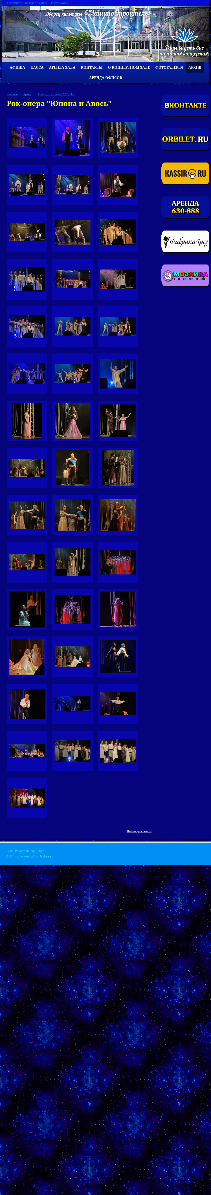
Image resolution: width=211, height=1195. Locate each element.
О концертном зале (129, 67)
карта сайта (59, 3)
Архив (194, 67)
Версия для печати (139, 831)
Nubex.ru (46, 856)
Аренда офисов (105, 77)
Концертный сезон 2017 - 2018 (56, 94)
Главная (12, 94)
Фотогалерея (169, 67)
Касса (37, 67)
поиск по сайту (36, 3)
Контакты (92, 67)
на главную (12, 3)
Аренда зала (62, 67)
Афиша (17, 67)
